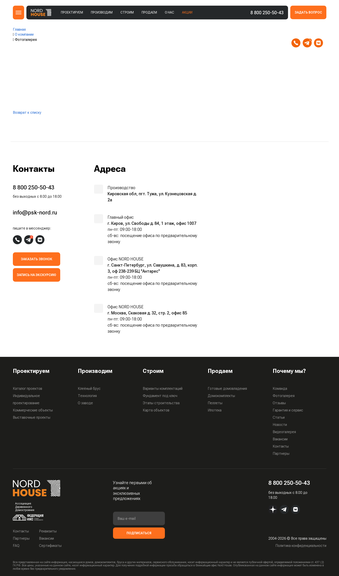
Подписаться (139, 533)
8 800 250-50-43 (267, 12)
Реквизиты (48, 531)
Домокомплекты (221, 396)
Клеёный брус (89, 388)
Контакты (281, 446)
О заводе (85, 403)
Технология (87, 396)
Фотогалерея (284, 396)
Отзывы (279, 403)
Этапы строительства (161, 403)
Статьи (279, 417)
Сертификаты (50, 545)
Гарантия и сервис (288, 410)
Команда (280, 388)
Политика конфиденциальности (300, 545)
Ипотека (214, 410)
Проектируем (72, 12)
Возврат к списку (27, 112)
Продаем (149, 12)
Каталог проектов (27, 388)
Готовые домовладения (227, 388)
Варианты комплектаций (162, 388)
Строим (127, 12)
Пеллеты (215, 403)
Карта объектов (156, 410)
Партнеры (281, 453)
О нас (169, 12)
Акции (187, 12)
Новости (280, 425)
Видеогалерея (284, 432)
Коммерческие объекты (33, 410)
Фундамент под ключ (160, 396)
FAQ (16, 545)
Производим (102, 12)
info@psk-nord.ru (309, 31)
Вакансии (280, 439)
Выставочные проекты (31, 417)
